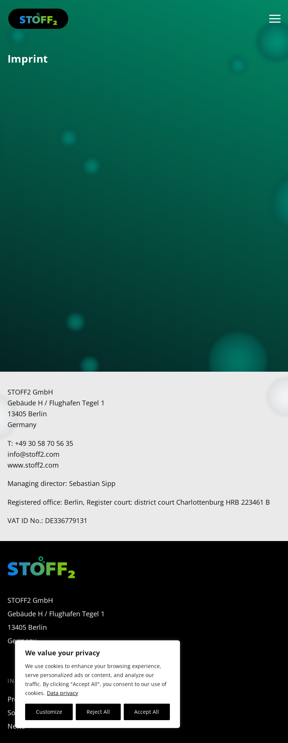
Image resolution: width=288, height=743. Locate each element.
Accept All (146, 711)
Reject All (98, 711)
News (16, 732)
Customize (49, 711)
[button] (274, 18)
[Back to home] (38, 18)
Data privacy (62, 693)
